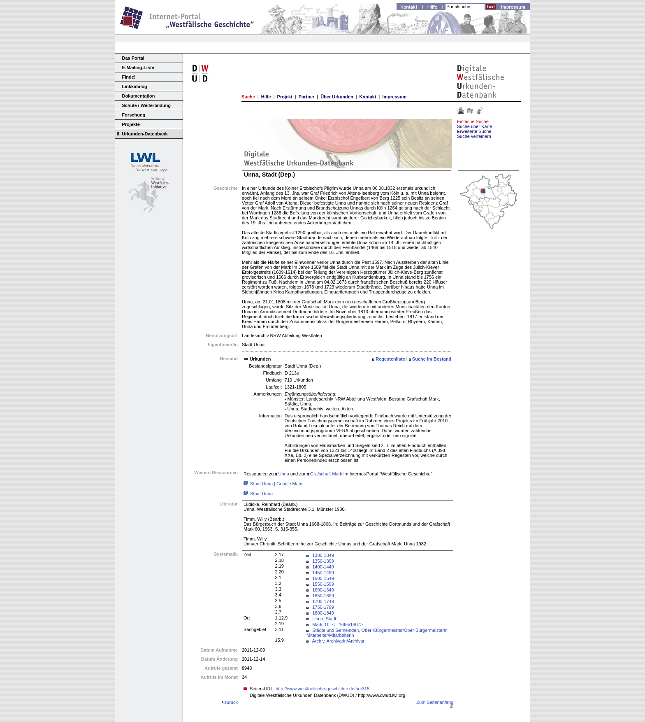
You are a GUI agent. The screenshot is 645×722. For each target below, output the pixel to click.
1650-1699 (323, 595)
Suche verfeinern (474, 136)
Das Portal (133, 58)
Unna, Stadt (324, 618)
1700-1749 (323, 601)
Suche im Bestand (431, 358)
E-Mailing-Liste (138, 67)
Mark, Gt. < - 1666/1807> (337, 624)
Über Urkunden (336, 96)
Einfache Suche (473, 121)
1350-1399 (323, 561)
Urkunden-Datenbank (145, 133)
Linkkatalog (134, 86)
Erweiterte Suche (474, 131)
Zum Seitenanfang (434, 702)
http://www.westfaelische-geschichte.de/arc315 (322, 688)
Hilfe (266, 96)
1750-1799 (323, 607)
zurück (231, 702)
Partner (307, 96)
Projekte (131, 124)
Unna (283, 473)
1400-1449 (323, 566)
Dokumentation (138, 95)
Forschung (134, 114)
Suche (248, 96)
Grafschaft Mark (326, 473)
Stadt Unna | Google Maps (276, 483)
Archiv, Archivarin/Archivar (338, 640)
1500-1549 (323, 578)
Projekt (284, 96)
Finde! (129, 77)
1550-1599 (323, 584)
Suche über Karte (474, 126)
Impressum (394, 96)
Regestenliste (390, 358)
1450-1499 (323, 572)
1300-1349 (323, 555)
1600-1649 (323, 589)
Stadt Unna (261, 493)
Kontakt (368, 96)
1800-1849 (323, 612)
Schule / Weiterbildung (146, 105)
